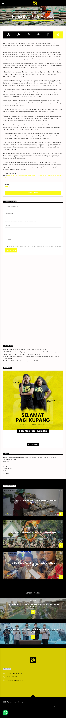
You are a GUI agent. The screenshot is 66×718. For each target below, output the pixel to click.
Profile (5, 471)
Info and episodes (33, 444)
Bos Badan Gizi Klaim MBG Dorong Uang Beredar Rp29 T (20, 361)
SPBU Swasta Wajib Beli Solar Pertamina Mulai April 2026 (33, 564)
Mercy (7, 186)
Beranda (6, 461)
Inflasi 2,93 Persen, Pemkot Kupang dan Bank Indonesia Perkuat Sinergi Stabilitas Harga (30, 352)
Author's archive (33, 193)
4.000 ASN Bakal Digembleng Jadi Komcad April (33, 533)
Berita (5, 464)
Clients (5, 466)
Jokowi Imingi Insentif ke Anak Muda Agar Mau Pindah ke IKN (33, 605)
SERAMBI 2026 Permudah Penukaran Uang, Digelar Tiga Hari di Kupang (25, 349)
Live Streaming (7, 468)
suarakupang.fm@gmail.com (15, 680)
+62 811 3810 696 (12, 677)
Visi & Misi (6, 473)
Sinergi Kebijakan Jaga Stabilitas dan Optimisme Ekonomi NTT (22, 354)
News (22, 12)
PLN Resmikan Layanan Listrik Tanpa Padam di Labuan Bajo (33, 630)
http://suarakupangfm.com (15, 673)
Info (17, 12)
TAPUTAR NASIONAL (44, 12)
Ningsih (7, 513)
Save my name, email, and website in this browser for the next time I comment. (35, 246)
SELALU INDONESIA (31, 12)
